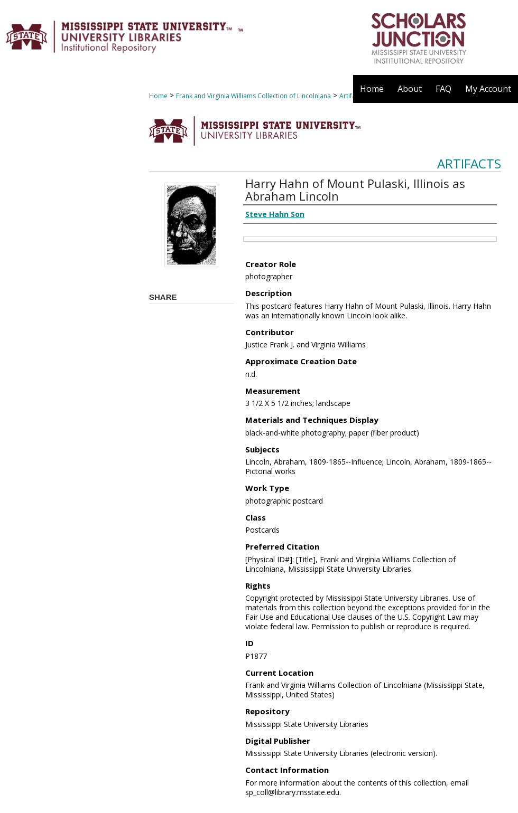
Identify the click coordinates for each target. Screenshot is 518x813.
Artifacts (469, 163)
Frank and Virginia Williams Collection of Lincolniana (253, 95)
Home (158, 95)
